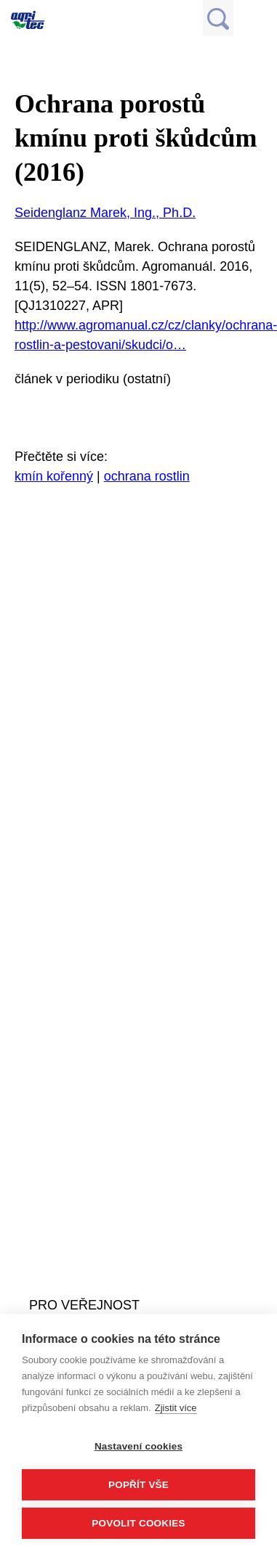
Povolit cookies (138, 1523)
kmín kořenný (54, 476)
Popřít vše (138, 1484)
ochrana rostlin (147, 476)
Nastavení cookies (138, 1446)
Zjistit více (176, 1407)
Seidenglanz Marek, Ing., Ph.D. (105, 212)
